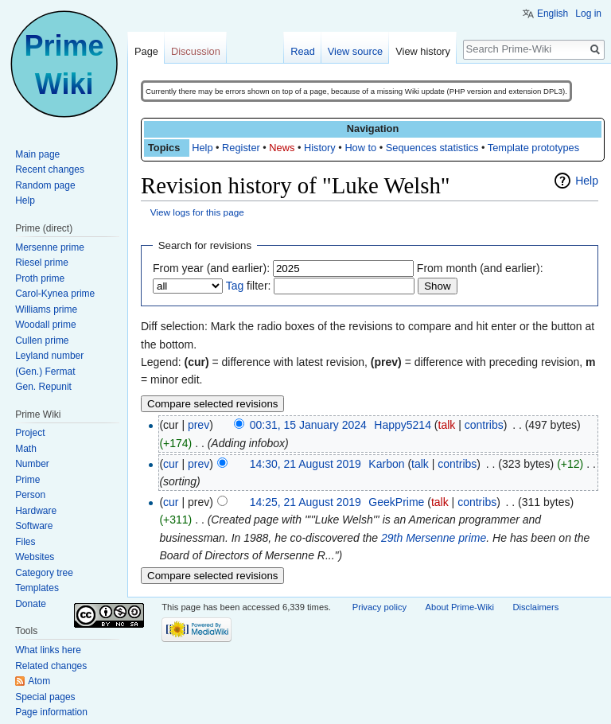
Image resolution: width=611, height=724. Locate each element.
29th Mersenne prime (433, 537)
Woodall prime (45, 324)
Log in (588, 13)
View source (355, 51)
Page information (51, 712)
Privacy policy (379, 607)
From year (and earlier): (211, 268)
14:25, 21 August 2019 (305, 502)
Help (202, 148)
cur (170, 463)
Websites (34, 556)
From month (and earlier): (480, 268)
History (320, 148)
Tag (235, 285)
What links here (48, 650)
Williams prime (46, 309)
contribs (484, 424)
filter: (248, 285)
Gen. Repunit (43, 386)
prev (198, 424)
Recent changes (49, 169)
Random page (45, 185)
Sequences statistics (432, 148)
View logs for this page (197, 212)
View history (422, 51)
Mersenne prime (49, 247)
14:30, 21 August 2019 (305, 463)
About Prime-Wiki (460, 607)
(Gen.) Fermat (45, 371)
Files (25, 541)
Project (30, 432)
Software (34, 525)
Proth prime (39, 278)
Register (241, 148)
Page (146, 51)
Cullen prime (41, 340)
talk (447, 424)
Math (26, 448)
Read (302, 51)
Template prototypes (533, 148)
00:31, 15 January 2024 (308, 424)
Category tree (44, 572)
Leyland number (49, 355)
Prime (27, 479)
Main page (37, 154)
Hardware (35, 510)
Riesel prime (41, 262)
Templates (37, 588)
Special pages (45, 697)
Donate (30, 603)
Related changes (51, 665)
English (552, 13)
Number (32, 463)
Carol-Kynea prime (55, 293)
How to (360, 148)
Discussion (195, 51)
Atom (39, 681)
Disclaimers (535, 607)
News (281, 148)
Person (30, 494)
